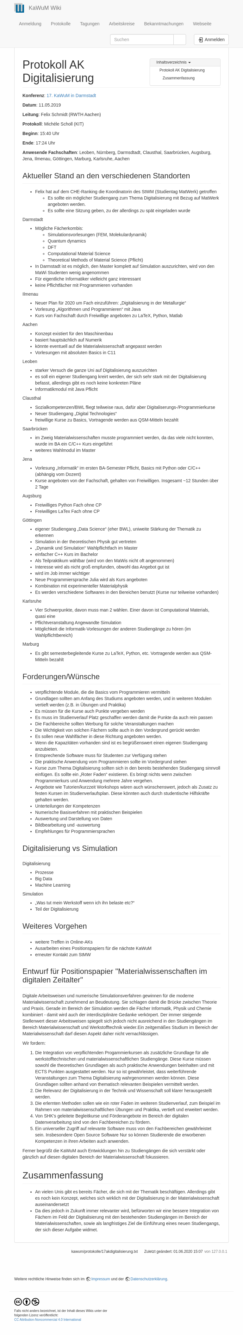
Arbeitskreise (122, 23)
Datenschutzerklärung (149, 1279)
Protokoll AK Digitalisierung (182, 70)
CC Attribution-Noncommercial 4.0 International (47, 1319)
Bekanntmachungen (164, 23)
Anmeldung (30, 23)
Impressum (100, 1279)
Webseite (202, 23)
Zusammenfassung (179, 78)
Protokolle (61, 23)
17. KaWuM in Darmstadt (71, 95)
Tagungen (90, 23)
